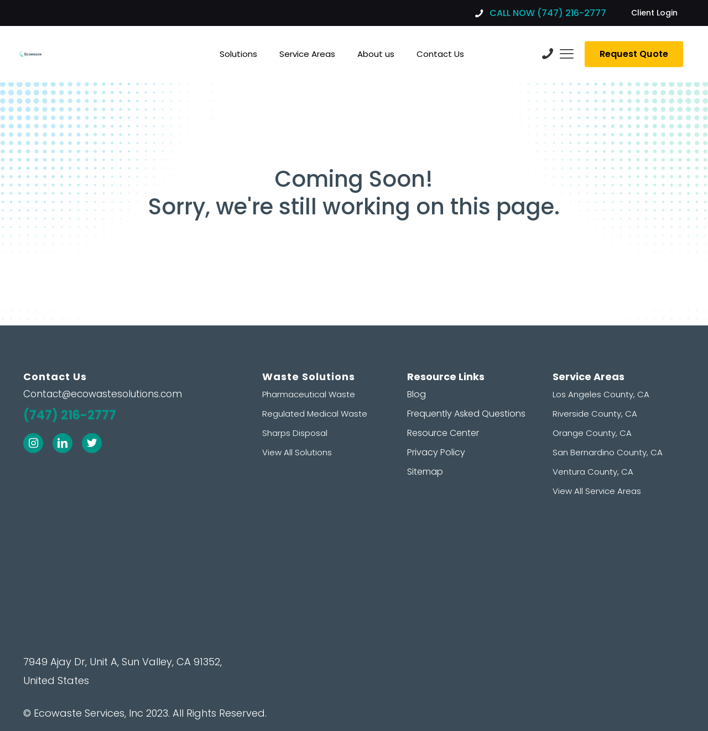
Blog (416, 394)
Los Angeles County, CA (601, 394)
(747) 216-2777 (69, 415)
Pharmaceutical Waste (308, 394)
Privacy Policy (436, 452)
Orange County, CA (592, 433)
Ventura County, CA (593, 471)
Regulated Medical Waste (314, 413)
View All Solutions (297, 452)
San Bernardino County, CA (608, 452)
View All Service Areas (597, 491)
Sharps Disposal (294, 433)
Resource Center (443, 433)
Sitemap (425, 471)
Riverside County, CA (595, 413)
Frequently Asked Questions (466, 413)
